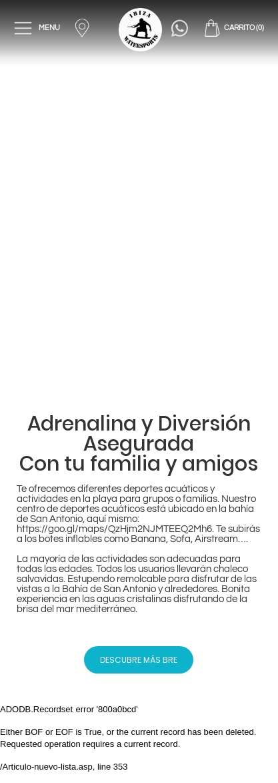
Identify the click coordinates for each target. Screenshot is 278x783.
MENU (37, 27)
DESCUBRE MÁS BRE (138, 660)
